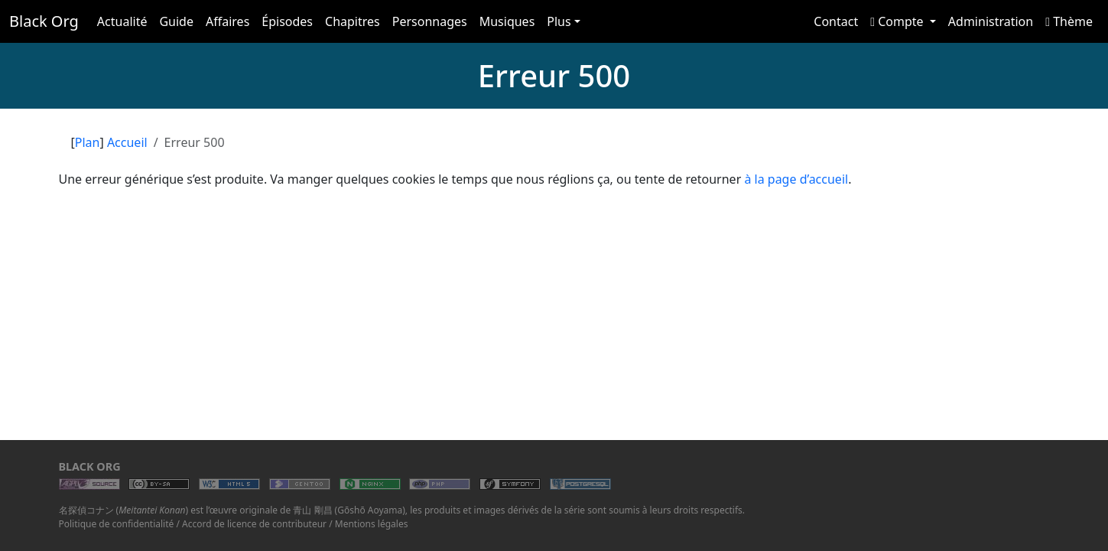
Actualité (122, 21)
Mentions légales (371, 523)
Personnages (429, 21)
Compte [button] (898, 21)
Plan (87, 142)
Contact (836, 21)
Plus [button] (558, 21)
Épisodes (287, 21)
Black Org (44, 21)
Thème (1069, 21)
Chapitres (352, 21)
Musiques (507, 21)
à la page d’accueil (796, 179)
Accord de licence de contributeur (254, 523)
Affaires (227, 21)
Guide (176, 21)
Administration (990, 21)
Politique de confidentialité (116, 523)
